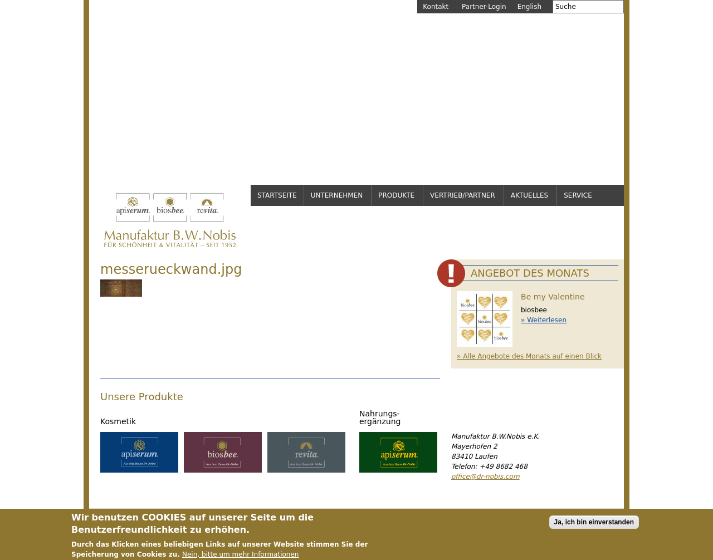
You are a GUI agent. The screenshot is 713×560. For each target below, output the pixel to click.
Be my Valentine (553, 296)
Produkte (396, 195)
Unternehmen (337, 195)
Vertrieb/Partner (462, 195)
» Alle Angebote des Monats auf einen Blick (529, 356)
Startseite (277, 195)
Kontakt (435, 7)
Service (578, 195)
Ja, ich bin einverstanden (594, 525)
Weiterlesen (547, 320)
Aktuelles (529, 195)
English (529, 7)
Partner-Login (484, 7)
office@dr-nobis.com (485, 476)
